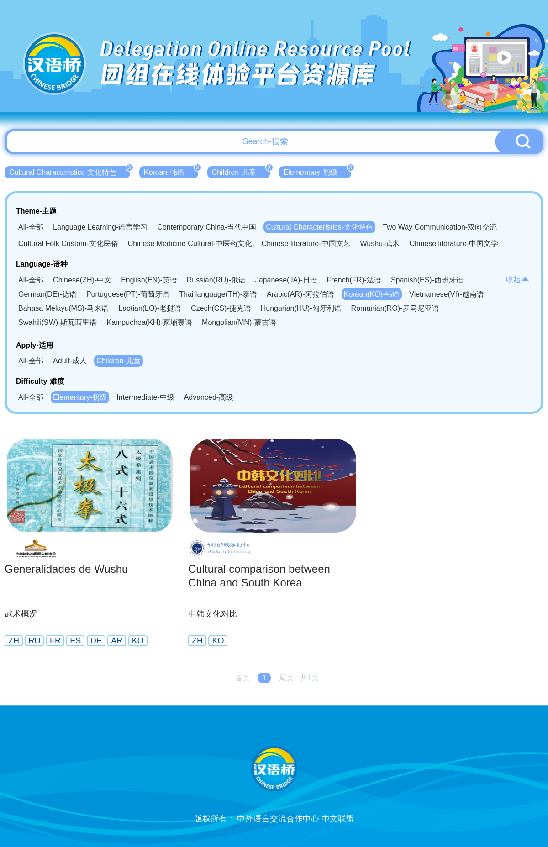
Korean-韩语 (171, 171)
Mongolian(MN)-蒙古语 (239, 322)
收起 (518, 279)
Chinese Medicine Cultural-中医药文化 (190, 243)
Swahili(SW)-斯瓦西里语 (57, 322)
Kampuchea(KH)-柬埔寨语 (149, 322)
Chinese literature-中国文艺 (306, 243)
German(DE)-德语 (47, 294)
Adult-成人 (70, 361)
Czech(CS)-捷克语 (221, 308)
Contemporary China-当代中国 (206, 227)
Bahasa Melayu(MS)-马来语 (63, 308)
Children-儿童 (241, 171)
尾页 (286, 678)
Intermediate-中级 (145, 397)
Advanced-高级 (209, 397)
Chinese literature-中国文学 (453, 243)
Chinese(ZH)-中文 (82, 280)
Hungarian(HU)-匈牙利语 (301, 308)
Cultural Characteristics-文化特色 (69, 171)
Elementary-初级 (317, 171)
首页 (242, 678)
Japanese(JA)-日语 (286, 280)
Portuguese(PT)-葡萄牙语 (127, 294)
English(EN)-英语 (149, 280)
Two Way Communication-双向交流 (440, 227)
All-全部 (30, 227)
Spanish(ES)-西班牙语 (427, 280)
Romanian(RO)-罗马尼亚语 (395, 308)
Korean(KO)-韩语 (372, 294)
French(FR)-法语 (354, 280)
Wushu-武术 (380, 243)
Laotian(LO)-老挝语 (149, 308)
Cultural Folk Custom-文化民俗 (68, 243)
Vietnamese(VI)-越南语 (446, 294)
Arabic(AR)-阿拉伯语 (300, 294)
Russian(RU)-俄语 (216, 280)
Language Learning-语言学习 (100, 227)
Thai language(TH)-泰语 (218, 294)
